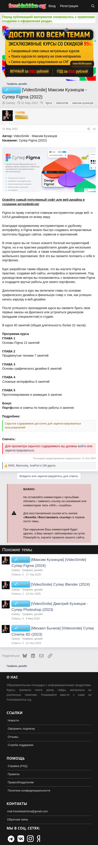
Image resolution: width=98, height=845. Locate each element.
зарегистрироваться (19, 450)
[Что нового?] (84, 6)
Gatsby (10, 103)
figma (49, 103)
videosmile (62, 103)
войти (82, 446)
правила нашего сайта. (68, 537)
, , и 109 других (32, 465)
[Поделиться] (88, 129)
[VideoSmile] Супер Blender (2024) (60, 584)
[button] (4, 6)
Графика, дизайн (32, 570)
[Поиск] (93, 6)
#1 (94, 128)
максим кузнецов (82, 103)
